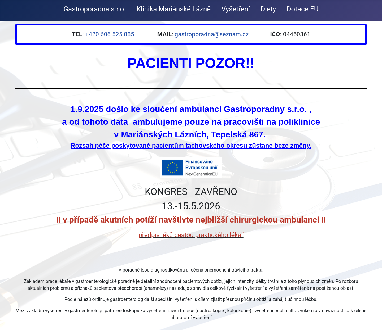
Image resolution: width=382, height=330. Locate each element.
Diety (268, 9)
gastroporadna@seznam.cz (212, 34)
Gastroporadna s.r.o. (94, 9)
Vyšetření (235, 9)
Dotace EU (303, 9)
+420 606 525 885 (109, 34)
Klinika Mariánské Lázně (173, 9)
